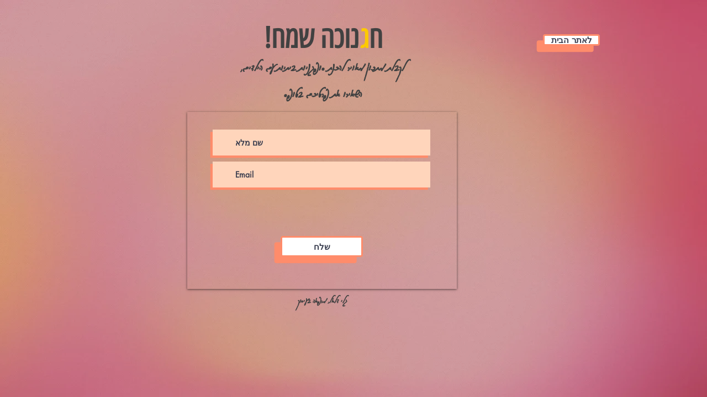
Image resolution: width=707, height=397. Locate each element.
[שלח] (322, 246)
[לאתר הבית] (571, 40)
